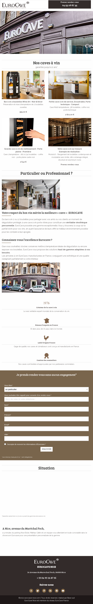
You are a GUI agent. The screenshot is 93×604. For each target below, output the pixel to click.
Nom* (46, 407)
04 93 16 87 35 (69, 5)
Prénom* (46, 417)
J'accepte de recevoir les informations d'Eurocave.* (25, 444)
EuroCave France (62, 601)
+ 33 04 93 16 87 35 (46, 578)
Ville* (46, 437)
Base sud (71, 598)
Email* (46, 427)
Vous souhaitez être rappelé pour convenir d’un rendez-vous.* (46, 398)
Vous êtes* (8, 385)
